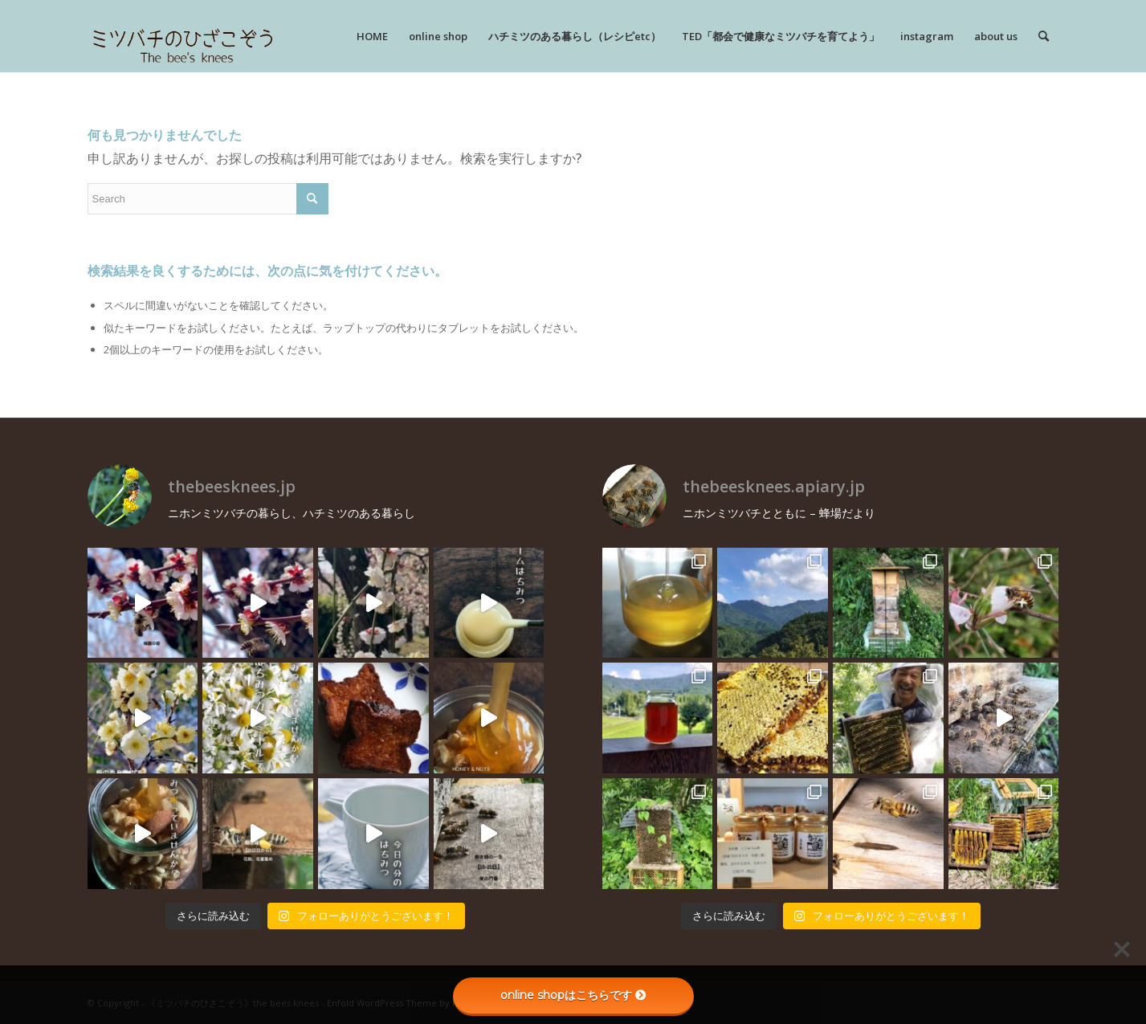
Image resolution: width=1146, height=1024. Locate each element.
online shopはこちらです (573, 995)
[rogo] (183, 36)
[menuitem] (372, 36)
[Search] (1043, 36)
